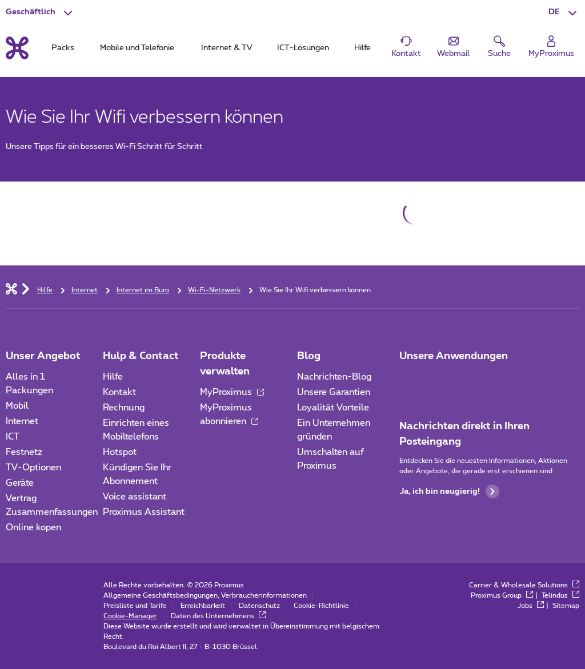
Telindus (560, 595)
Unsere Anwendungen (453, 356)
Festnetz (24, 452)
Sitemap (565, 605)
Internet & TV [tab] (226, 48)
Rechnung (124, 407)
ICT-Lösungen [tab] (303, 48)
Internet (22, 421)
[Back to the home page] (17, 48)
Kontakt (119, 392)
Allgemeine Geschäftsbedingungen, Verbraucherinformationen (205, 595)
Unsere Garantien (333, 392)
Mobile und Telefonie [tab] (137, 48)
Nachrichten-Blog (334, 376)
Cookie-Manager (130, 615)
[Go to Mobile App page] (441, 380)
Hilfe (113, 376)
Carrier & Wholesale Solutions (524, 585)
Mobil (17, 405)
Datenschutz (259, 605)
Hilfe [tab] (362, 48)
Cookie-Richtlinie (321, 605)
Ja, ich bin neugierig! (449, 491)
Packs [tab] (62, 48)
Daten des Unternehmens (218, 615)
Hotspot (120, 452)
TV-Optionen (33, 467)
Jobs (531, 605)
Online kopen (33, 527)
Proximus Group (502, 595)
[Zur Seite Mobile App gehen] (409, 380)
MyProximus (232, 392)
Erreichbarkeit (203, 605)
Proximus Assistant (144, 512)
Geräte (20, 482)
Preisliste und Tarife (135, 605)
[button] (563, 12)
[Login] (551, 47)
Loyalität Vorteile (333, 407)
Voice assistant (134, 496)
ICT (12, 436)
